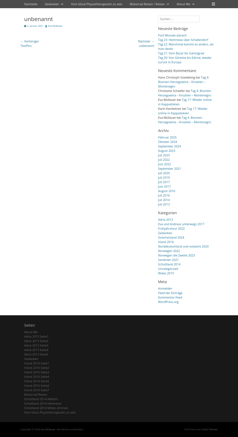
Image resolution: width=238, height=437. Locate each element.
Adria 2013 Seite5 (36, 354)
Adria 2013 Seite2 (36, 341)
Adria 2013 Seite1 (36, 336)
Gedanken (52, 4)
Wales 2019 (166, 273)
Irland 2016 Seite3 (36, 372)
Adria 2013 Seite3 (36, 345)
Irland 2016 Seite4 (36, 377)
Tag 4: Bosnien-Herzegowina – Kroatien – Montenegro (183, 81)
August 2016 (166, 191)
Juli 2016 (164, 195)
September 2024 (169, 146)
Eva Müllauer (55, 26)
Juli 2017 (164, 182)
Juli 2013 (164, 204)
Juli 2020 (164, 173)
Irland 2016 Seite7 (36, 390)
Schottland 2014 (169, 264)
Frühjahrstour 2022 (171, 229)
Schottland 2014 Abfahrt (41, 399)
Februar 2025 (167, 137)
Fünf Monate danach (172, 35)
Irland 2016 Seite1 (36, 363)
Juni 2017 (164, 186)
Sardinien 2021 (168, 260)
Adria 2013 (165, 220)
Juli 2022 (164, 160)
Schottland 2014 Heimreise (43, 403)
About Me (183, 4)
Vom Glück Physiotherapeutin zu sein (96, 4)
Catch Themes (210, 429)
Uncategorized (168, 269)
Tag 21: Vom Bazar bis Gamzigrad (181, 53)
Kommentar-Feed (170, 297)
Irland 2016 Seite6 (36, 386)
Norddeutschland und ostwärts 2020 (183, 246)
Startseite (30, 4)
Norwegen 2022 (169, 251)
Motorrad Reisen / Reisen (147, 4)
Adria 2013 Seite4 (36, 350)
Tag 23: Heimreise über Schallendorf (183, 40)
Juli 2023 (164, 155)
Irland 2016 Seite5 (36, 381)
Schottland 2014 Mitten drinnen (46, 408)
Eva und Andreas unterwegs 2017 (181, 224)
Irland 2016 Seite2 (36, 368)
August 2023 (166, 151)
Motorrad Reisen (35, 395)
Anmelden (165, 288)
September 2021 (169, 169)
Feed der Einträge (170, 293)
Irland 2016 (166, 242)
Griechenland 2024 (171, 237)
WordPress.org (168, 302)
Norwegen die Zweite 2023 (176, 255)
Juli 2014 (164, 200)
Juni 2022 (164, 164)
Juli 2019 (164, 178)
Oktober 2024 (167, 142)
